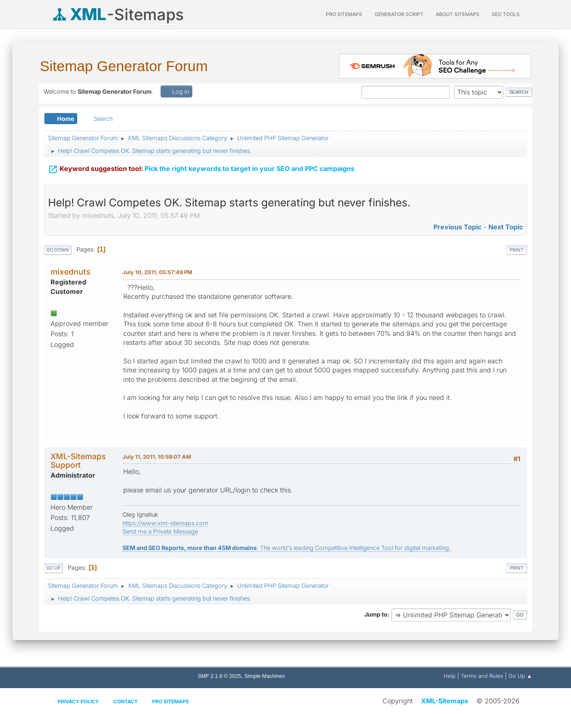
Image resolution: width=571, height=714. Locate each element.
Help (450, 675)
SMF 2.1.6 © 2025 (219, 676)
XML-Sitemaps (444, 701)
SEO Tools (506, 14)
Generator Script (399, 14)
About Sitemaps (457, 14)
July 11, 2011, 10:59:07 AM (156, 456)
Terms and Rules (482, 675)
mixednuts (70, 272)
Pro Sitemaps (170, 701)
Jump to (375, 614)
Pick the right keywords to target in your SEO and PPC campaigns (201, 168)
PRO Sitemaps (344, 14)
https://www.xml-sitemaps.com (165, 523)
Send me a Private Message (160, 531)
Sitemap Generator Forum (124, 66)
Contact (125, 701)
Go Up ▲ (520, 675)
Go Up (53, 568)
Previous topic (457, 227)
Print (516, 250)
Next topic (505, 227)
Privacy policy (78, 701)
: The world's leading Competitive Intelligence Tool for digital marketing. (286, 547)
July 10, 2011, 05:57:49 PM (157, 272)
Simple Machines (264, 676)
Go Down (57, 250)
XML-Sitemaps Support (78, 460)
